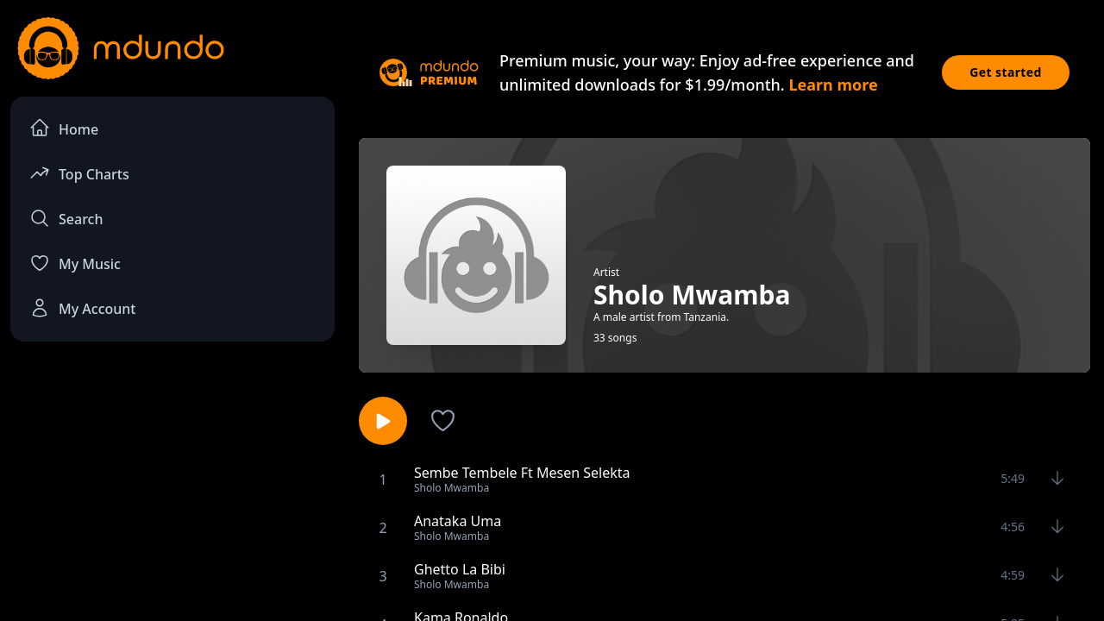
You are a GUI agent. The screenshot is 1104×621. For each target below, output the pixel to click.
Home (63, 128)
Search (66, 218)
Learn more (832, 84)
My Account (82, 308)
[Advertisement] (172, 497)
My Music (75, 263)
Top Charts (79, 173)
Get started (1005, 72)
